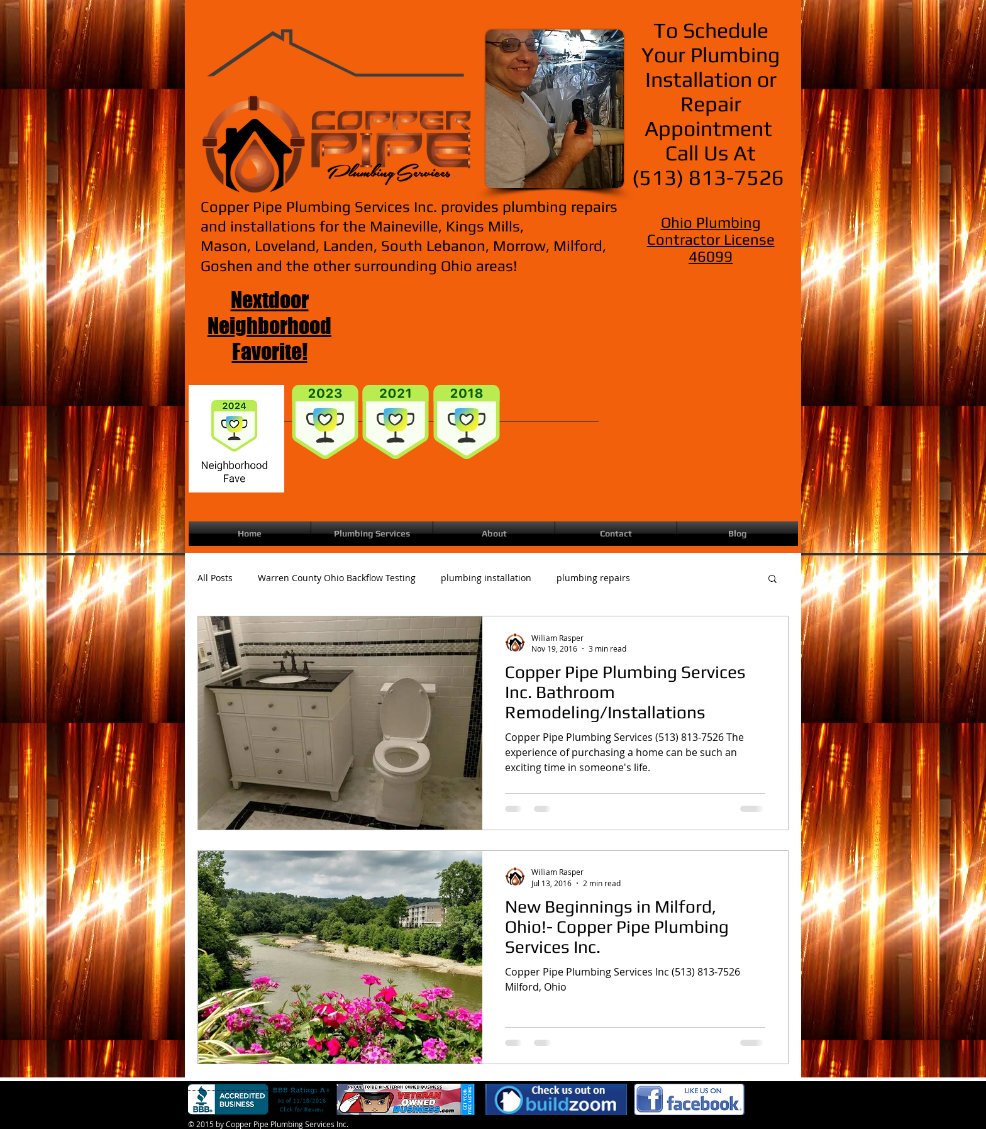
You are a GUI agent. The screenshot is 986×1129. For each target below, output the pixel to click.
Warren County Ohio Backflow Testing (337, 578)
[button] (772, 579)
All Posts (215, 578)
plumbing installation (486, 578)
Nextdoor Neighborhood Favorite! (269, 325)
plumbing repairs (593, 578)
